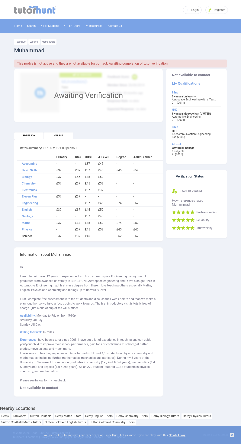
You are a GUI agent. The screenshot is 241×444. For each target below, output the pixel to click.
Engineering (30, 203)
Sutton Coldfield (40, 416)
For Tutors (72, 26)
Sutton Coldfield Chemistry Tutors (112, 422)
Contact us (115, 26)
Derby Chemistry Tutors (132, 416)
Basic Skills (29, 170)
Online (58, 135)
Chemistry (29, 183)
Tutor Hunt (20, 42)
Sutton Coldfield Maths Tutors (21, 422)
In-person (28, 135)
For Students (50, 26)
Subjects (34, 42)
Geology (27, 216)
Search (31, 26)
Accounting (29, 163)
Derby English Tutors (99, 416)
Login (192, 10)
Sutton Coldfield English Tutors (65, 422)
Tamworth (19, 416)
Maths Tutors (48, 42)
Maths (26, 223)
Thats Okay (177, 435)
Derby (5, 416)
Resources (94, 26)
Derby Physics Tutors (197, 416)
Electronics (29, 190)
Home (18, 26)
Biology (27, 177)
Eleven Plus (29, 196)
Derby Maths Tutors (68, 416)
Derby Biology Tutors (165, 416)
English (27, 209)
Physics (27, 229)
